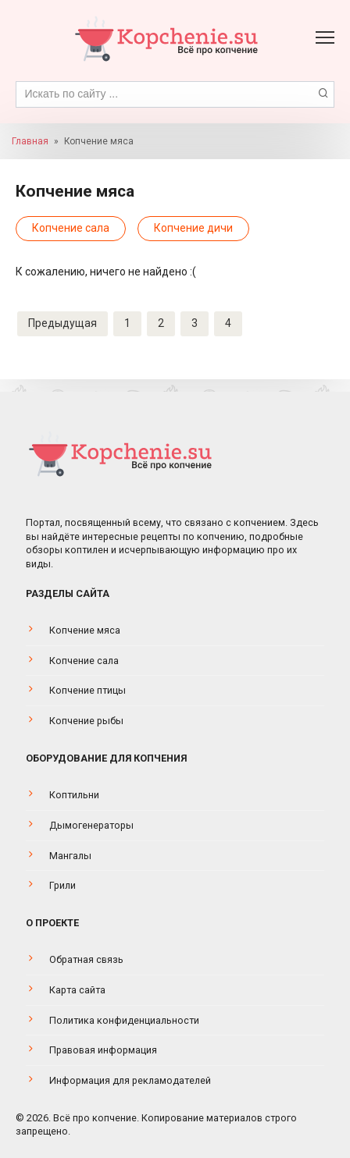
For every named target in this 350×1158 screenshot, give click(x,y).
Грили (62, 885)
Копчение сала (70, 228)
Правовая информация (103, 1050)
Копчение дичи (193, 228)
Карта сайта (77, 990)
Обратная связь (86, 959)
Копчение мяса (84, 630)
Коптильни (74, 795)
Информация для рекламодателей (130, 1080)
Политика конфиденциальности (124, 1020)
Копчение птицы (87, 690)
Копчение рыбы (86, 720)
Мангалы (70, 855)
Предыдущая (62, 323)
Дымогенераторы (91, 825)
